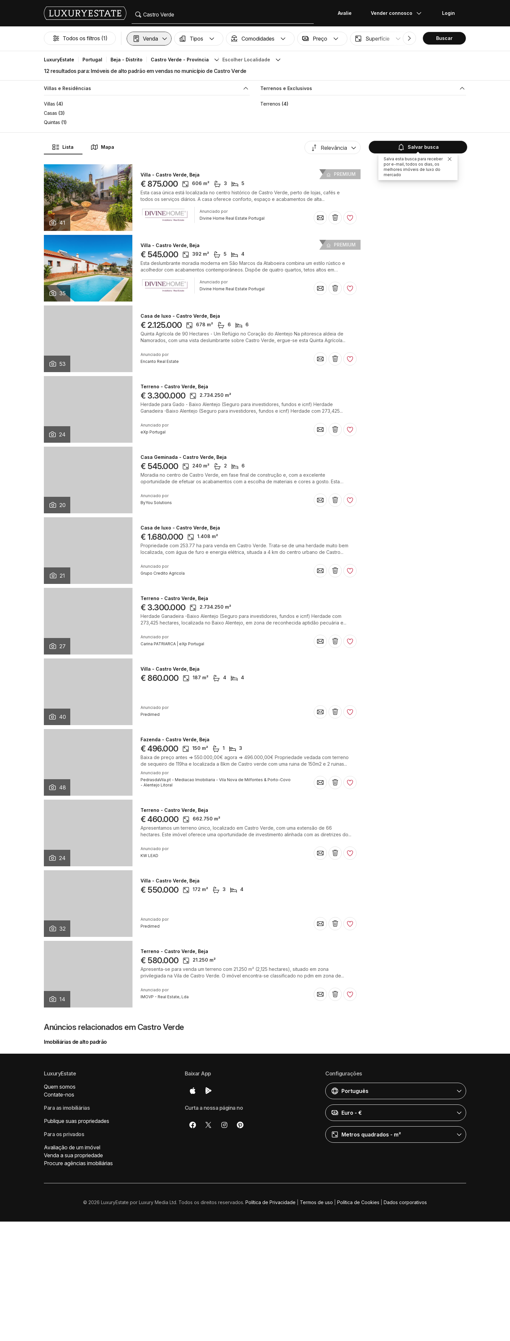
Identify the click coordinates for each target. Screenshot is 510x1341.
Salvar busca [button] (417, 147)
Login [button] (448, 13)
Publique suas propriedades (76, 1121)
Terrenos (270, 104)
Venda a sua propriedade (73, 1155)
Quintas (52, 122)
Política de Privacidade (270, 1202)
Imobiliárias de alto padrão (75, 1041)
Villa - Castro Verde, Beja (170, 174)
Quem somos (60, 1086)
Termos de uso (316, 1202)
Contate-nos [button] (59, 1094)
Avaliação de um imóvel (72, 1147)
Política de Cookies (358, 1202)
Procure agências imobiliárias (78, 1163)
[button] (149, 38)
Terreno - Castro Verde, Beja (174, 386)
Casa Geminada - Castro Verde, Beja (184, 457)
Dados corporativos (405, 1202)
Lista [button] (63, 147)
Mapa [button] (102, 147)
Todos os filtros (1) (80, 38)
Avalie (345, 13)
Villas (49, 104)
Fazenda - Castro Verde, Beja (175, 739)
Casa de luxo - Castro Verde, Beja (180, 316)
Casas (50, 113)
